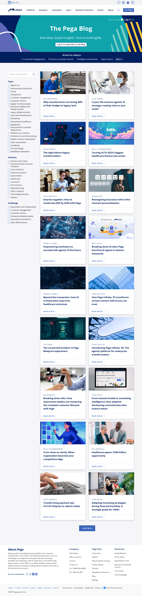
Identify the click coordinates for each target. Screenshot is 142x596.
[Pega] (17, 10)
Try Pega (128, 10)
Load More (87, 528)
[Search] (34, 74)
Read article (50, 116)
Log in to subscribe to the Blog (71, 44)
